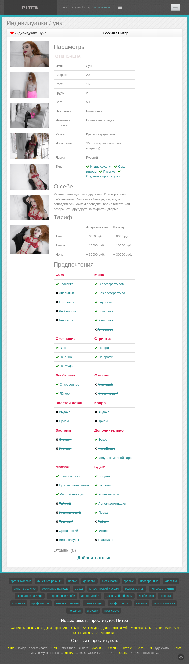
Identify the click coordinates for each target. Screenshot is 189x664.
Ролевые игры (109, 494)
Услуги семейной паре (115, 458)
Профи (103, 348)
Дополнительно (109, 430)
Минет (100, 275)
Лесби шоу (65, 375)
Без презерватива (111, 293)
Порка (103, 512)
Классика (66, 284)
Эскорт (103, 439)
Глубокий (105, 302)
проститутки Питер (77, 7)
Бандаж (104, 476)
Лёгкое (65, 393)
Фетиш (103, 531)
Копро (100, 403)
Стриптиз (103, 338)
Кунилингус (106, 320)
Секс (60, 275)
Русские (109, 171)
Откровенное (69, 384)
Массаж (63, 467)
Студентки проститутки (103, 176)
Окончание (66, 338)
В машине (105, 311)
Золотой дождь (70, 403)
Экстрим (63, 430)
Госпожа (104, 485)
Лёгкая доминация (112, 503)
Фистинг (102, 375)
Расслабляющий (72, 494)
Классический (70, 476)
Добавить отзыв (95, 557)
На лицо (66, 357)
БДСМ (100, 467)
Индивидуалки (100, 166)
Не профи (105, 357)
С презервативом (111, 284)
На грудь (66, 366)
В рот (63, 348)
